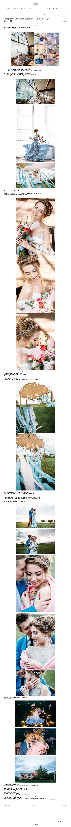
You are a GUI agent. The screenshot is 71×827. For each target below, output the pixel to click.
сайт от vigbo (35, 824)
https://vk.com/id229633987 (21, 792)
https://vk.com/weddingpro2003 (32, 800)
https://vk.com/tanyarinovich (19, 795)
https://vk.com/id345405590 (13, 796)
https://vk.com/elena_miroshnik (23, 794)
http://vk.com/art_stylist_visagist (23, 799)
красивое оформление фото (41, 19)
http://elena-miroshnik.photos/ (15, 791)
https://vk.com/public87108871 (49, 804)
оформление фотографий (30, 19)
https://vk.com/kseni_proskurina (37, 803)
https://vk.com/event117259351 (33, 790)
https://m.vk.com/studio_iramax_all (15, 801)
